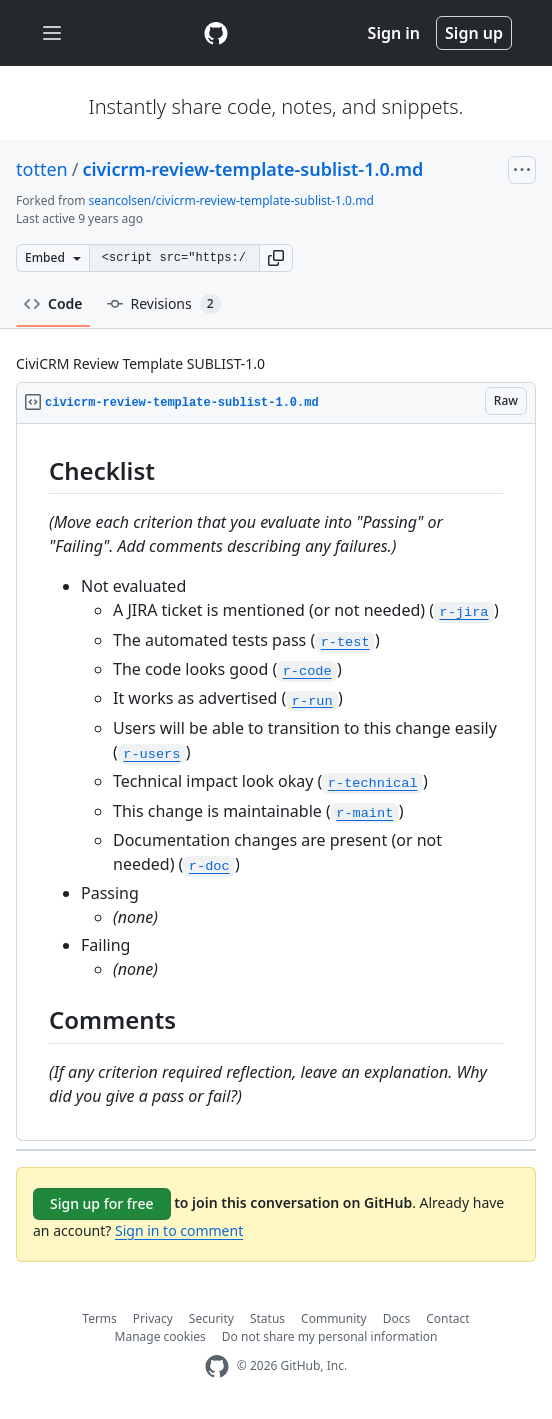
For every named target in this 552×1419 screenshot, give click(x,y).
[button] (276, 258)
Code (53, 303)
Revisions (164, 304)
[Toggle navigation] (52, 33)
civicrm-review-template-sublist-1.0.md (252, 169)
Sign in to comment (179, 1230)
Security (211, 1318)
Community (334, 1318)
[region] (276, 782)
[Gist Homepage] (216, 33)
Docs (397, 1318)
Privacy (153, 1318)
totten (42, 169)
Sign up (474, 33)
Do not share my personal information (330, 1336)
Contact (447, 1318)
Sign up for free (102, 1203)
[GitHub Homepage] (217, 1366)
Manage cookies (160, 1336)
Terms (99, 1318)
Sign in (394, 33)
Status (267, 1318)
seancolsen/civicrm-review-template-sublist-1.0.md (231, 200)
